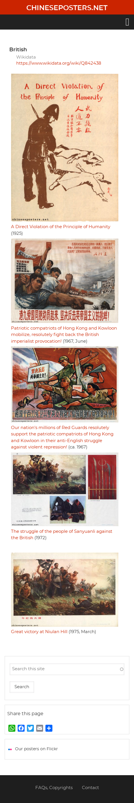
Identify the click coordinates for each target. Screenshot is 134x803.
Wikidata (26, 57)
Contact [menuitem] (90, 788)
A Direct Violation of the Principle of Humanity (60, 227)
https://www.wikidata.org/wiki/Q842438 (58, 63)
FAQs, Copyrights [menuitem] (54, 788)
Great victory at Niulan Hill (39, 632)
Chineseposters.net (66, 8)
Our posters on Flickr (36, 749)
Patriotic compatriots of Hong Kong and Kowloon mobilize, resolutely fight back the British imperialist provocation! (64, 335)
